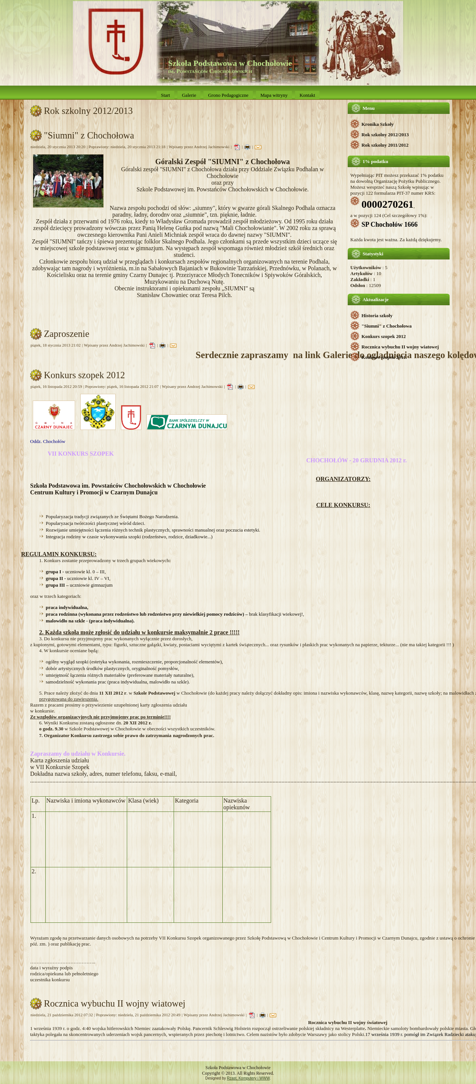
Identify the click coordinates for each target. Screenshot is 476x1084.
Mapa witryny (273, 95)
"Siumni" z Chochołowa (386, 326)
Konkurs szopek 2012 (383, 336)
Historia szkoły (376, 315)
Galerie (189, 95)
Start (165, 95)
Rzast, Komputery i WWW (248, 1078)
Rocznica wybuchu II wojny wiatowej (400, 347)
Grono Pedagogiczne (228, 95)
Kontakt (307, 95)
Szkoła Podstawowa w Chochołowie (230, 63)
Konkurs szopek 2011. (384, 357)
